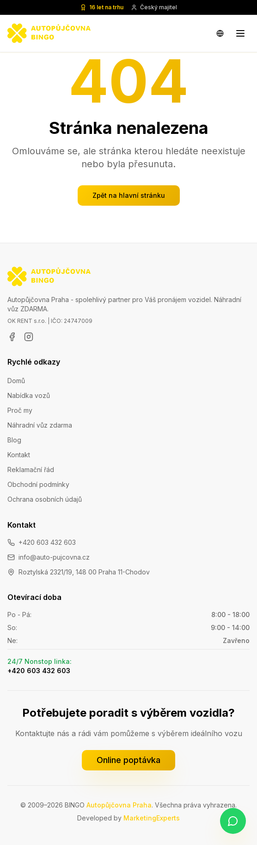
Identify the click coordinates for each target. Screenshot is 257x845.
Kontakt (18, 455)
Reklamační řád (30, 469)
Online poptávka (128, 760)
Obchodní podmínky (38, 484)
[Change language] (220, 33)
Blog (14, 440)
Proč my (19, 410)
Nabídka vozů (28, 395)
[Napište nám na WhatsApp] (233, 821)
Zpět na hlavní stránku (128, 195)
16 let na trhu (101, 7)
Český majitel (154, 7)
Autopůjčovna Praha (119, 805)
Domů (16, 381)
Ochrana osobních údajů (44, 499)
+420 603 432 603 (47, 542)
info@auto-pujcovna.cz (54, 557)
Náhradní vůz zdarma (39, 425)
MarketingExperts (151, 818)
